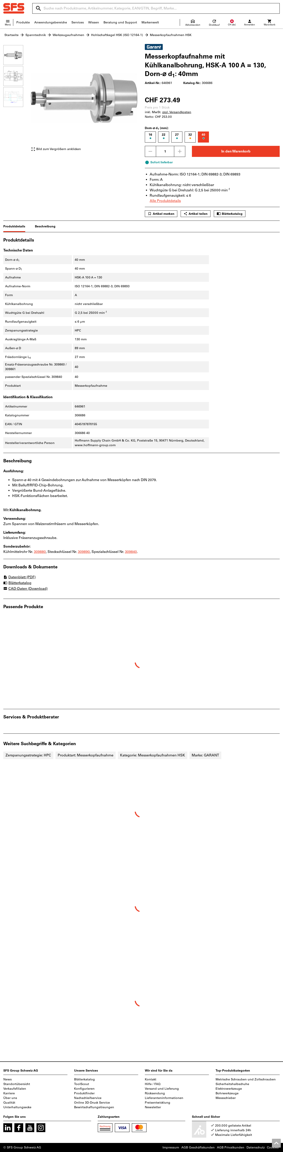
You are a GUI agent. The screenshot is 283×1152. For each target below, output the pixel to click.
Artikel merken (161, 214)
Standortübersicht (16, 1084)
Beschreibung (45, 226)
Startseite (11, 35)
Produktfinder (84, 1093)
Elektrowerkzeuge (229, 1089)
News (7, 1079)
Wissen (93, 22)
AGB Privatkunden (230, 1147)
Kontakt (150, 1079)
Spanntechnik (35, 35)
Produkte (23, 22)
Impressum (171, 1147)
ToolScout (81, 1084)
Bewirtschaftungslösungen (94, 1107)
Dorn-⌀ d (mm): (157, 128)
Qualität (9, 1102)
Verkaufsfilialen (14, 1089)
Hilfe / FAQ (153, 1084)
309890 (84, 552)
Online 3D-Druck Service (92, 1102)
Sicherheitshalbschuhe (232, 1084)
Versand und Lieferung (162, 1089)
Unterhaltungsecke (17, 1107)
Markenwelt (150, 22)
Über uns (10, 1098)
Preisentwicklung (157, 1102)
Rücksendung (155, 1093)
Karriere (9, 1093)
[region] (16, 100)
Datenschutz (256, 1147)
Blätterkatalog (230, 214)
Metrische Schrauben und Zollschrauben (246, 1079)
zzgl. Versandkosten (176, 112)
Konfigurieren (84, 1089)
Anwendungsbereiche (50, 22)
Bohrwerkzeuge (227, 1093)
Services (77, 22)
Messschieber (226, 1098)
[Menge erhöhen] (179, 151)
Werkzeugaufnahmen (68, 35)
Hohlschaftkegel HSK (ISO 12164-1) (117, 35)
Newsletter (153, 1107)
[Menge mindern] (150, 151)
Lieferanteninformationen (164, 1098)
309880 (40, 552)
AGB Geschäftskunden (198, 1147)
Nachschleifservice (87, 1098)
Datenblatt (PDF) (19, 577)
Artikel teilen (196, 214)
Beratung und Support (120, 22)
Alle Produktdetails (165, 201)
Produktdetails (14, 226)
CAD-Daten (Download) (25, 588)
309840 (131, 552)
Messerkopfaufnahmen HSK (170, 35)
